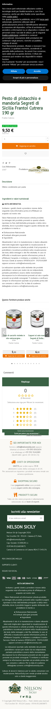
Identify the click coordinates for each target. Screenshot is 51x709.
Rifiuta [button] (14, 71)
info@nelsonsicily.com (26, 447)
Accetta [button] (37, 71)
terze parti (44, 19)
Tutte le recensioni (33, 435)
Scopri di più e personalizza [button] (25, 78)
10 (36, 363)
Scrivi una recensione (26, 431)
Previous (3, 332)
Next (47, 332)
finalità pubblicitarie (10, 35)
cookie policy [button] (12, 17)
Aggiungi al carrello (25, 146)
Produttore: (23, 169)
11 (39, 363)
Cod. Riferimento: (9, 166)
